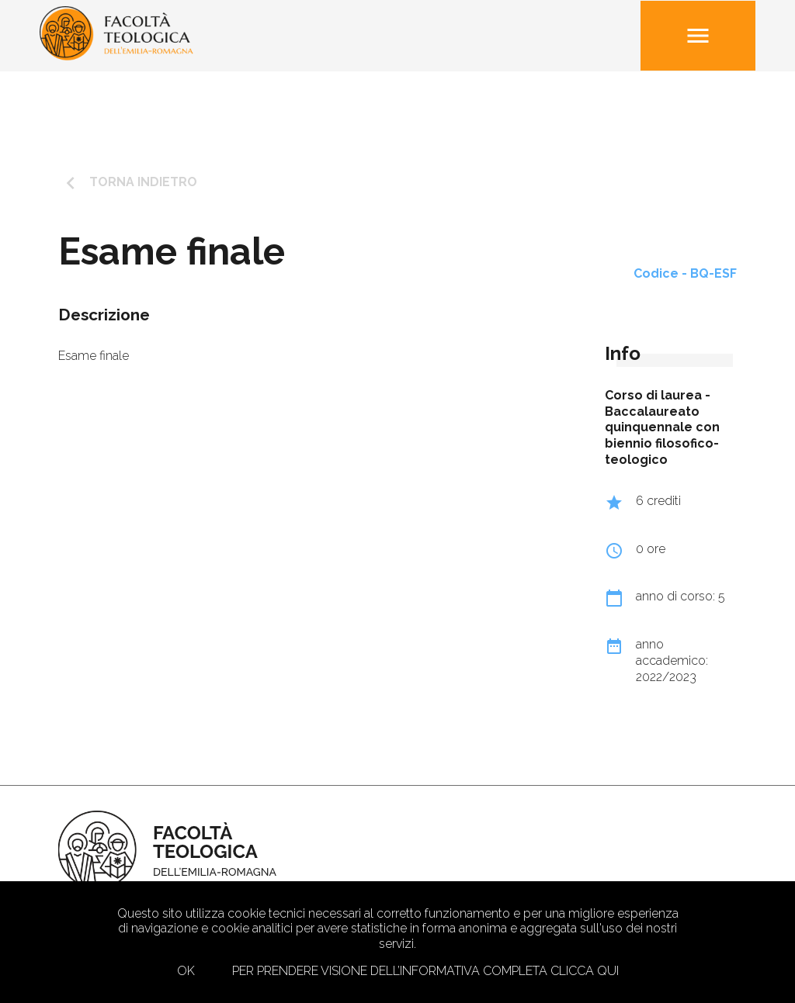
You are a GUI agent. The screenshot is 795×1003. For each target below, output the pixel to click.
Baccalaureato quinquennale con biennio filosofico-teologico (662, 435)
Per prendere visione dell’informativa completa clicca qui (425, 970)
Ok (186, 970)
